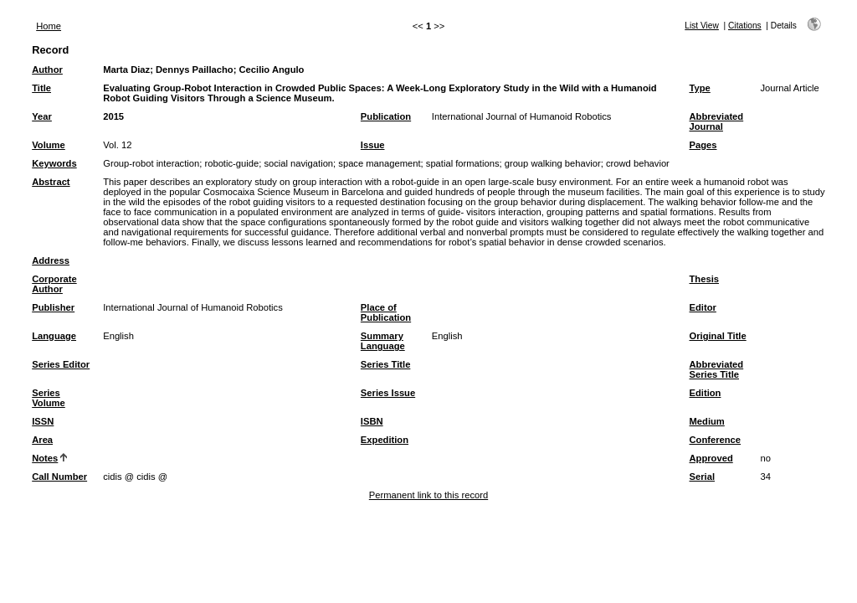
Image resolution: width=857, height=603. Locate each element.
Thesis (704, 279)
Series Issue (388, 393)
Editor (703, 307)
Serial (702, 477)
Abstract (50, 182)
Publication (386, 116)
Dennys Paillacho (194, 69)
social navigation (298, 163)
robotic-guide (231, 163)
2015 (113, 116)
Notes (45, 458)
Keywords (54, 163)
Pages (703, 145)
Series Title (386, 364)
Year (42, 116)
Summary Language (383, 341)
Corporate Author (54, 284)
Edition (705, 393)
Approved (711, 458)
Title (41, 88)
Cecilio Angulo (272, 69)
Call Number (59, 477)
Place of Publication (386, 312)
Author (47, 69)
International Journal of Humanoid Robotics (522, 116)
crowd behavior (638, 163)
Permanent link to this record (428, 495)
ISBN (372, 421)
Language (54, 336)
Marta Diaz (126, 69)
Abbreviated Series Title (717, 369)
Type (700, 88)
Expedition (384, 440)
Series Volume (48, 398)
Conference (716, 440)
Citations (745, 25)
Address (50, 260)
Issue (373, 145)
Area (42, 440)
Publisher (53, 307)
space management (379, 163)
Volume (48, 145)
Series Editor (61, 364)
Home (48, 26)
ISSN (43, 421)
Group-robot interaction (151, 163)
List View (702, 25)
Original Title (718, 336)
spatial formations (463, 163)
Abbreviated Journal (717, 121)
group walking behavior (553, 163)
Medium (707, 421)
